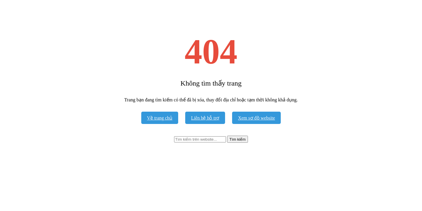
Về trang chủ (160, 117)
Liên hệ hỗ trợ (205, 117)
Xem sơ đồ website (256, 117)
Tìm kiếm (237, 139)
